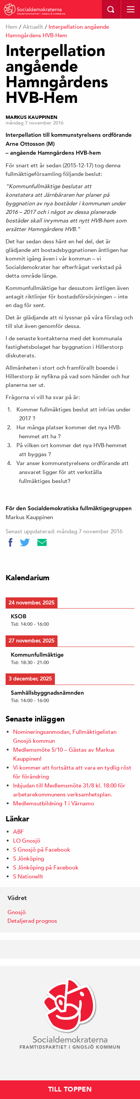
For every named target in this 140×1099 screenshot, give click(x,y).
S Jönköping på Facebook (45, 867)
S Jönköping (28, 858)
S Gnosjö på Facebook (41, 849)
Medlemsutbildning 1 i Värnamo (53, 803)
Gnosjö (16, 912)
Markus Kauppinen (31, 117)
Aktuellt (33, 26)
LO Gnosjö (26, 840)
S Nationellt (28, 876)
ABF (18, 831)
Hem (12, 26)
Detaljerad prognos (32, 920)
